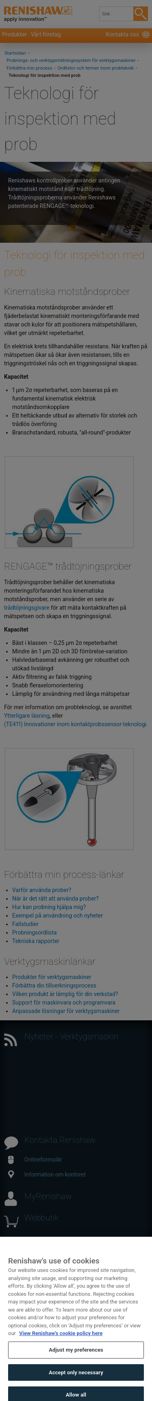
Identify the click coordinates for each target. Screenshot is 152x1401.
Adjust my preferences (76, 1355)
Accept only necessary (76, 1378)
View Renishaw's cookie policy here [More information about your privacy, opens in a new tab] (61, 1339)
